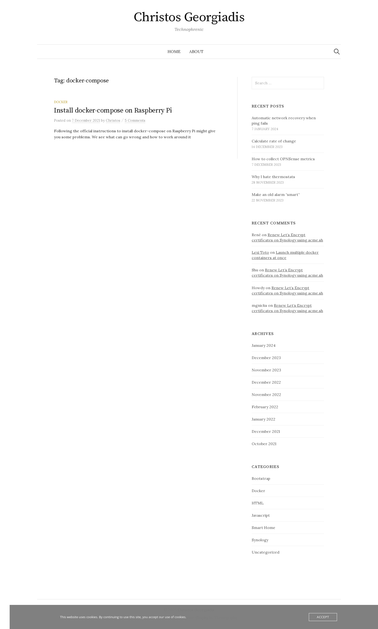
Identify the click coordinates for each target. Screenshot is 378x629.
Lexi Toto (260, 252)
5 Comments (135, 120)
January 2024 (264, 345)
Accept (323, 617)
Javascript (261, 515)
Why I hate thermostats (273, 176)
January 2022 (263, 419)
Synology (260, 539)
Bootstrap (261, 478)
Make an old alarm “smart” (276, 194)
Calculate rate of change (274, 141)
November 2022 (266, 394)
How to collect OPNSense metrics (283, 158)
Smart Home (263, 527)
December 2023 (266, 357)
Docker (61, 102)
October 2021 (264, 443)
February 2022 (265, 406)
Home (174, 51)
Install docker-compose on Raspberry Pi (113, 110)
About (196, 51)
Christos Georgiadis (189, 17)
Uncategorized (265, 552)
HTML (257, 503)
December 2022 (266, 382)
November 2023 (266, 370)
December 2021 (266, 431)
